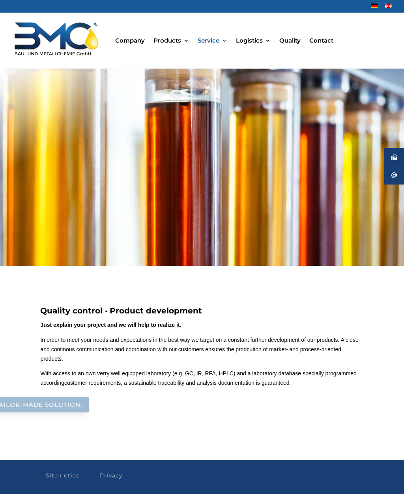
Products (167, 41)
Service (208, 41)
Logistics (249, 41)
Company (130, 41)
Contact (321, 41)
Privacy (111, 475)
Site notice (63, 475)
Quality (290, 41)
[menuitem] (374, 8)
